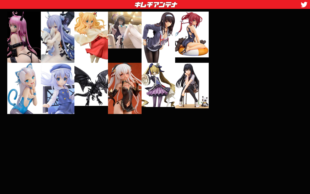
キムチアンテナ (117, 3)
